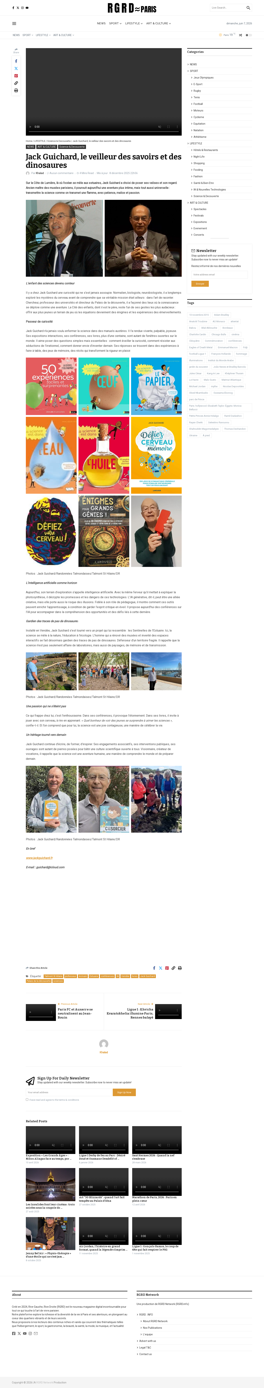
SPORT (115, 23)
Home (29, 141)
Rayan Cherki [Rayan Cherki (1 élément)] (196, 422)
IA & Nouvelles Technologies (208, 189)
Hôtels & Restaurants (204, 150)
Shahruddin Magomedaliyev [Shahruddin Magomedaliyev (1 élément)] (204, 428)
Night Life (198, 156)
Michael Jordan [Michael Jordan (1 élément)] (197, 386)
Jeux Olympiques (202, 77)
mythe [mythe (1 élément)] (214, 386)
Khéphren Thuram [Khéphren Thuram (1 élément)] (234, 373)
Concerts (197, 234)
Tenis (195, 97)
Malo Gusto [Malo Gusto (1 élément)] (210, 379)
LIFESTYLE (134, 23)
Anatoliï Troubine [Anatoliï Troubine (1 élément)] (198, 321)
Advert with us (146, 1341)
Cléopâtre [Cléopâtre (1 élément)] (194, 340)
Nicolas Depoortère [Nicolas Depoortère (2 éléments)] (233, 386)
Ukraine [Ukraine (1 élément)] (193, 435)
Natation (197, 130)
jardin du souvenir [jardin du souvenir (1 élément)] (198, 366)
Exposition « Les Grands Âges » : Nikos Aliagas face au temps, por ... (48, 1157)
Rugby (196, 90)
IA (118, 976)
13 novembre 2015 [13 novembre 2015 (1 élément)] (199, 314)
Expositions (199, 222)
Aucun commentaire (62, 173)
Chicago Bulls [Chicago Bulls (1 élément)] (219, 334)
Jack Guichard (147, 976)
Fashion (197, 176)
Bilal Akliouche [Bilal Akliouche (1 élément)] (209, 327)
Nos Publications (151, 1327)
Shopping (198, 163)
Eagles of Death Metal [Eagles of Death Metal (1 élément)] (200, 347)
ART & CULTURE (158, 23)
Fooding (197, 169)
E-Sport (196, 84)
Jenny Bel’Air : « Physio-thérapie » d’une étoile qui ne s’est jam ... (48, 1255)
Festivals (197, 215)
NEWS (101, 23)
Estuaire (94, 976)
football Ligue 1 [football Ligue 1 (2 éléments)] (197, 353)
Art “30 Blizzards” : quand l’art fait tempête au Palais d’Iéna (101, 1199)
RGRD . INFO (145, 1314)
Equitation (198, 123)
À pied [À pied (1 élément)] (206, 435)
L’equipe (146, 1334)
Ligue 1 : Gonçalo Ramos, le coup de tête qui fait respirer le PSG (155, 1248)
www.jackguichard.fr (39, 858)
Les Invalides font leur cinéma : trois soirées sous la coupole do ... (50, 1206)
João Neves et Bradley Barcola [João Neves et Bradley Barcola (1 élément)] (229, 366)
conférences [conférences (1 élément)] (235, 340)
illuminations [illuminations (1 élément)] (196, 360)
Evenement (199, 228)
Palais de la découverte (39, 981)
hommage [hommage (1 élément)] (241, 353)
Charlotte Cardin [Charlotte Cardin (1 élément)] (197, 334)
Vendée (125, 976)
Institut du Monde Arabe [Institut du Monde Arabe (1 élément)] (221, 360)
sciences (58, 981)
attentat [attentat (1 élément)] (235, 321)
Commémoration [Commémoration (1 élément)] (214, 340)
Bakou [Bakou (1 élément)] (192, 327)
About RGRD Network (154, 1321)
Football (197, 103)
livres (135, 976)
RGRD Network (44, 1382)
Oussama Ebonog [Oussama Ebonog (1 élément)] (223, 392)
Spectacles (198, 209)
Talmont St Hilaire (53, 976)
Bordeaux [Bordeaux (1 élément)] (228, 327)
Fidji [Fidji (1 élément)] (245, 347)
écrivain (83, 976)
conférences (107, 976)
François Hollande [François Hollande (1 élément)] (221, 353)
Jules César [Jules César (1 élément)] (195, 373)
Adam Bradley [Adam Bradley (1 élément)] (221, 314)
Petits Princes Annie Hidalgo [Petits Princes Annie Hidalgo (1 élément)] (204, 415)
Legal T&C (144, 1347)
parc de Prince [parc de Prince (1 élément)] (196, 399)
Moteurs (197, 110)
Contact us (144, 1354)
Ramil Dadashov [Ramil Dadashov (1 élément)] (233, 415)
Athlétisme (198, 136)
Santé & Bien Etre (202, 183)
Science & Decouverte (59, 141)
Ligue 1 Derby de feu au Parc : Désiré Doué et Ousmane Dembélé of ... (102, 1157)
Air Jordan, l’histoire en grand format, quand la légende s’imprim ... (103, 1248)
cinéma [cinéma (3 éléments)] (235, 334)
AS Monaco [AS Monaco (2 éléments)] (219, 321)
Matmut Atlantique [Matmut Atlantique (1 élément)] (231, 379)
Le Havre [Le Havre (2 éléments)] (193, 379)
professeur (70, 976)
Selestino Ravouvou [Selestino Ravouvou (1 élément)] (218, 422)
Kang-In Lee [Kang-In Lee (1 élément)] (213, 373)
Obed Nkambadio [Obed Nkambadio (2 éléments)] (198, 392)
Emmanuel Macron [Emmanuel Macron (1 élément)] (228, 347)
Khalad (40, 173)
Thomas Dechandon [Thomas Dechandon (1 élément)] (235, 428)
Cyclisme (197, 117)
